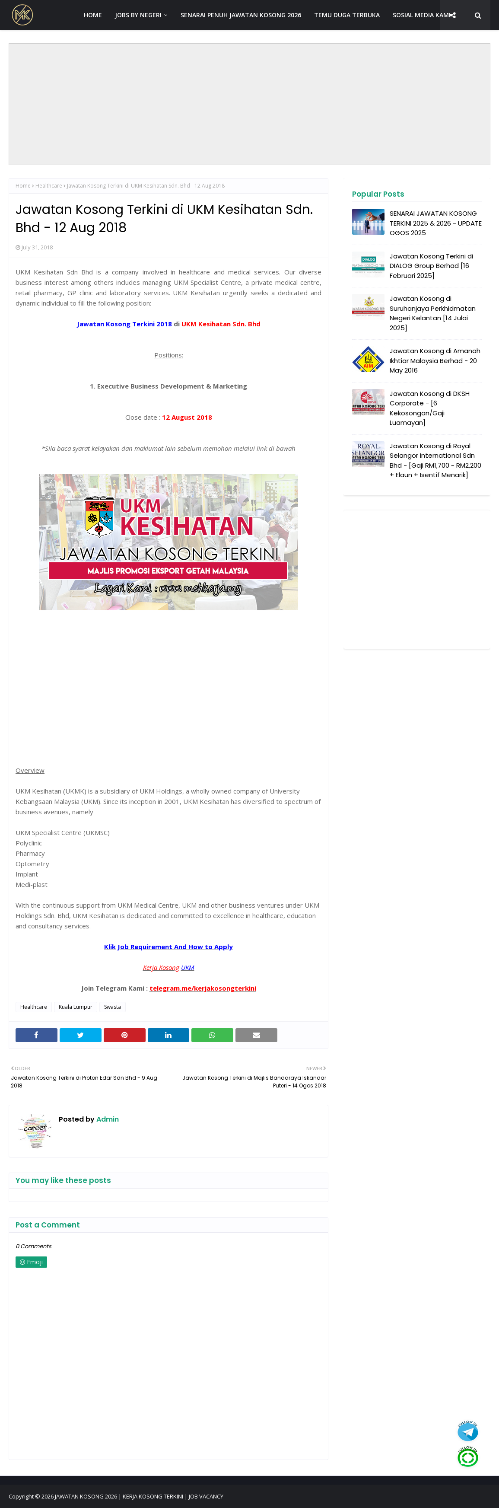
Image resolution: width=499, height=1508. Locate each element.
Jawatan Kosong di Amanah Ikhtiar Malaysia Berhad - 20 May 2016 (435, 360)
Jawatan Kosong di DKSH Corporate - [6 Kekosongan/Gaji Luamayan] (430, 408)
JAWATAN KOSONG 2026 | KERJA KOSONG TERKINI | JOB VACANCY (139, 1496)
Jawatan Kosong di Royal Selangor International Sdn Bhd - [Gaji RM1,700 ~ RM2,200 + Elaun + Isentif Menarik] (435, 460)
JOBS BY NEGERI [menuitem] (138, 15)
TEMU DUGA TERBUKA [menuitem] (347, 15)
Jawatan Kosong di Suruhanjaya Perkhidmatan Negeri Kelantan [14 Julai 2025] (433, 313)
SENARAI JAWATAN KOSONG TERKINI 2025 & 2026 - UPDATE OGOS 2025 (436, 223)
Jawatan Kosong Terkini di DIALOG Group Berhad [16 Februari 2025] (431, 266)
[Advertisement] (250, 104)
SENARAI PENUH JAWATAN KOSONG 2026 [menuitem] (241, 15)
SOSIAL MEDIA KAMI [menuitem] (422, 15)
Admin (107, 1119)
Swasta (112, 1007)
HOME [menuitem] (93, 15)
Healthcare (48, 185)
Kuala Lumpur (75, 1007)
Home (23, 185)
